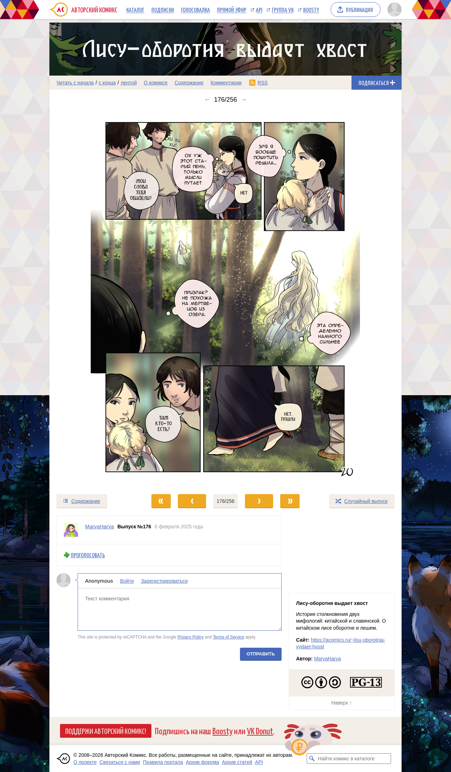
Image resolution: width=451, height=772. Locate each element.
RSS (263, 82)
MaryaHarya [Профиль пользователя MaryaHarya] (99, 526)
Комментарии (226, 82)
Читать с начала (75, 82)
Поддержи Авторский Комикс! (105, 730)
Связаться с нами (120, 762)
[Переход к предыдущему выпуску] (93, 298)
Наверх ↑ (341, 703)
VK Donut (260, 730)
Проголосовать (88, 555)
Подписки (162, 9)
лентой (129, 82)
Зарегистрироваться (164, 580)
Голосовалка (195, 9)
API (259, 9)
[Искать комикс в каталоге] (312, 759)
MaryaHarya (327, 658)
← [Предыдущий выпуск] (207, 99)
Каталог (135, 9)
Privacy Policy (191, 637)
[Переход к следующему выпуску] (225, 298)
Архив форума (202, 762)
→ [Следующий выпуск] (244, 99)
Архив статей (237, 762)
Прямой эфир (231, 9)
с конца (107, 82)
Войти (127, 580)
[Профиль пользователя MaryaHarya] (71, 530)
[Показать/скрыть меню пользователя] (393, 9)
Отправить (261, 653)
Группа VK (283, 9)
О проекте (85, 762)
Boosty (311, 9)
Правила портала (163, 762)
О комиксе (155, 82)
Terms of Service (228, 637)
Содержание (189, 82)
